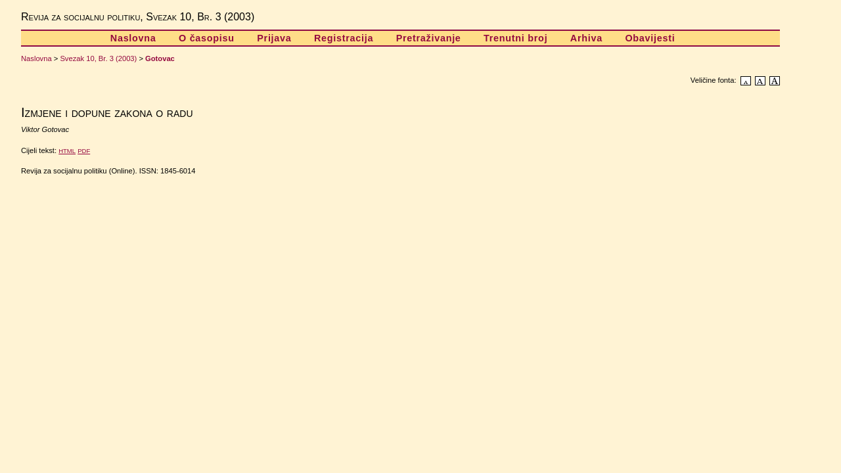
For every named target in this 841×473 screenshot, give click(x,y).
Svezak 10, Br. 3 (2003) (98, 58)
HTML (67, 150)
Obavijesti (650, 38)
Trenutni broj (515, 38)
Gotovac (160, 58)
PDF (84, 150)
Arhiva (586, 38)
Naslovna (133, 38)
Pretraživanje (428, 38)
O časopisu (207, 38)
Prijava (274, 38)
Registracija (343, 38)
